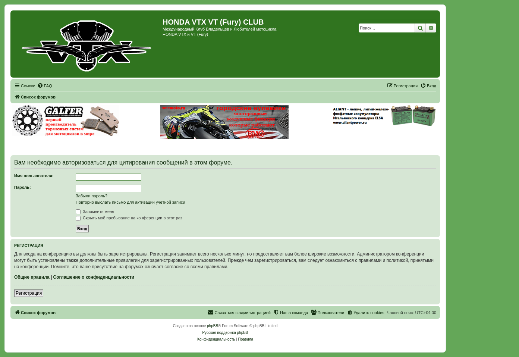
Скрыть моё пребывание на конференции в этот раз (129, 218)
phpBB (212, 326)
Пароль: (22, 187)
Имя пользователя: (34, 175)
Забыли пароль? (91, 196)
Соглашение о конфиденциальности (94, 277)
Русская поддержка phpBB (225, 333)
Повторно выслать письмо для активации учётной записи (130, 202)
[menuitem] (44, 85)
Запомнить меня (95, 211)
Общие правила (32, 277)
